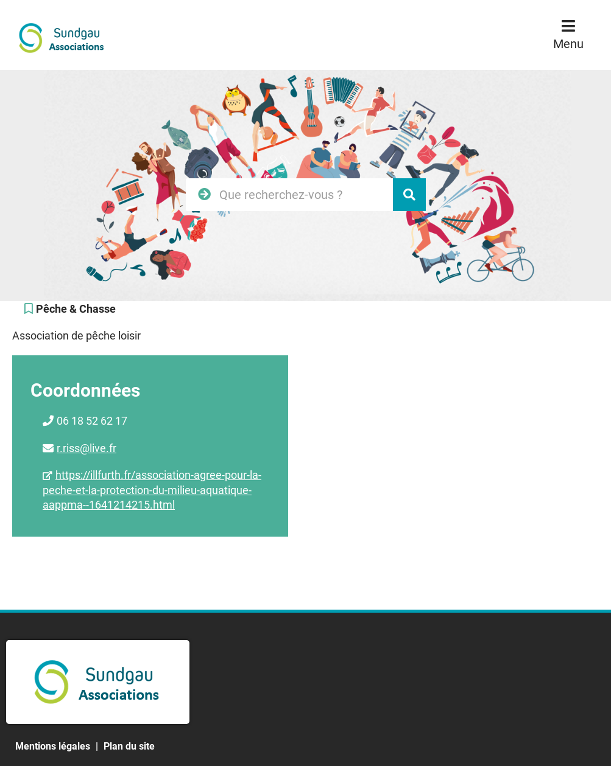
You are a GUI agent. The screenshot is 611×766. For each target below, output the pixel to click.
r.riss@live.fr (86, 448)
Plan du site (129, 746)
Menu (568, 44)
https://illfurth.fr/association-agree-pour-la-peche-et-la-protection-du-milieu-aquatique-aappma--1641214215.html (152, 489)
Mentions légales (52, 746)
